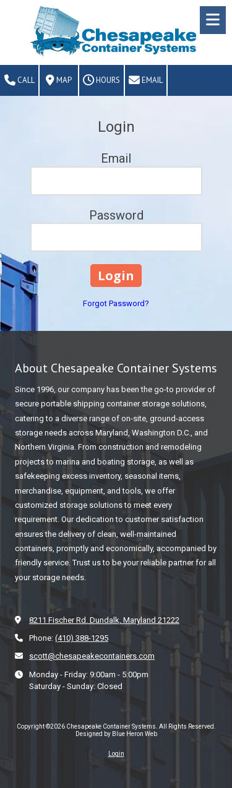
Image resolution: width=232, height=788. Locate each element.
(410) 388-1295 (81, 638)
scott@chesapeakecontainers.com (92, 656)
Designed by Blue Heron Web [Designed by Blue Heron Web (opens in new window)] (116, 733)
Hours (101, 80)
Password (116, 215)
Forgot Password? (116, 303)
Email (146, 80)
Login (116, 753)
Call (19, 80)
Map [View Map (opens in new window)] (59, 80)
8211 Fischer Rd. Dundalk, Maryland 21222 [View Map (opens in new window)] (104, 620)
